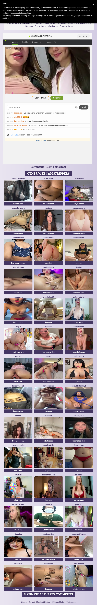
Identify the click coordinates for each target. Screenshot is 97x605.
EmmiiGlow (18, 297)
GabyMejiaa (79, 178)
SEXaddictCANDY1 (79, 386)
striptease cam (48, 559)
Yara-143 (78, 504)
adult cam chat (79, 233)
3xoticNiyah (48, 178)
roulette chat (48, 204)
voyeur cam (79, 204)
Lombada (48, 327)
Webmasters (71, 602)
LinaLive (79, 267)
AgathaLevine (48, 534)
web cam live (18, 352)
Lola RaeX (48, 416)
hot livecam (18, 322)
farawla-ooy (79, 445)
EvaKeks (18, 475)
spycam (79, 382)
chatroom (18, 382)
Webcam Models (58, 602)
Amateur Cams (66, 26)
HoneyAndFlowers (78, 534)
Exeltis (48, 356)
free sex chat (78, 293)
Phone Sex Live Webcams (46, 26)
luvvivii (18, 416)
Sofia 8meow (79, 327)
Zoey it (18, 327)
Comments (37, 166)
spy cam (48, 471)
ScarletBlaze (48, 238)
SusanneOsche (79, 208)
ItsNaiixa (18, 534)
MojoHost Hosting (43, 602)
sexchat (18, 559)
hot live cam (48, 382)
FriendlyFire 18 (48, 297)
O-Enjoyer (48, 208)
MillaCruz (18, 564)
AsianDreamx (78, 238)
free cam (48, 500)
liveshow (18, 530)
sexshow (18, 293)
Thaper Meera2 (18, 386)
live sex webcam (18, 263)
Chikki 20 (48, 504)
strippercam (79, 500)
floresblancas (48, 386)
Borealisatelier (49, 445)
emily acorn (79, 356)
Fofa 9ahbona (18, 267)
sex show (18, 471)
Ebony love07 (18, 238)
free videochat (18, 441)
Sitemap (24, 602)
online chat (18, 233)
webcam (78, 530)
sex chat (48, 263)
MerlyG (18, 356)
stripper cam (18, 204)
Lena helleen (79, 564)
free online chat (48, 352)
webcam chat (48, 293)
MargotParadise (18, 178)
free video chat (79, 441)
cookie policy (29, 13)
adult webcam (48, 530)
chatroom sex (78, 589)
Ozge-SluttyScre (18, 208)
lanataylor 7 (79, 416)
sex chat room (79, 352)
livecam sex (18, 411)
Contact (32, 602)
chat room (79, 322)
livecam (48, 322)
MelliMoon (48, 564)
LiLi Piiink (78, 475)
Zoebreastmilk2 (18, 445)
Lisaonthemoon (48, 475)
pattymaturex (78, 297)
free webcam (79, 411)
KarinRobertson (18, 504)
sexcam (79, 263)
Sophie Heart (48, 267)
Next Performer (56, 166)
